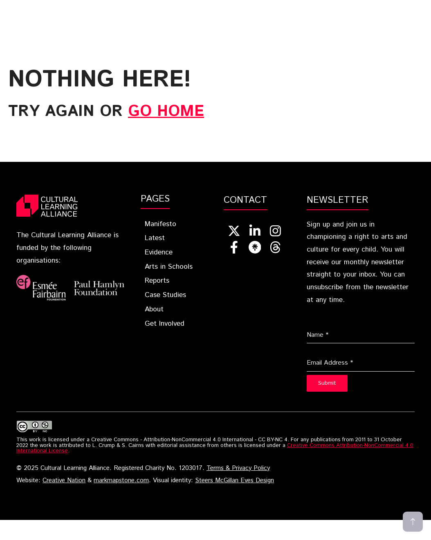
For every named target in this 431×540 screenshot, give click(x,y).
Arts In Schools (306, 8)
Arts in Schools (169, 267)
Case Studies (120, 20)
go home (166, 111)
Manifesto (160, 224)
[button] (268, 21)
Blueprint (150, 8)
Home (104, 8)
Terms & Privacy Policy (238, 468)
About (169, 20)
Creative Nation (64, 480)
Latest (199, 8)
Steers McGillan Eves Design (234, 480)
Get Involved (223, 20)
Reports (367, 8)
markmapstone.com (121, 480)
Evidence (245, 8)
